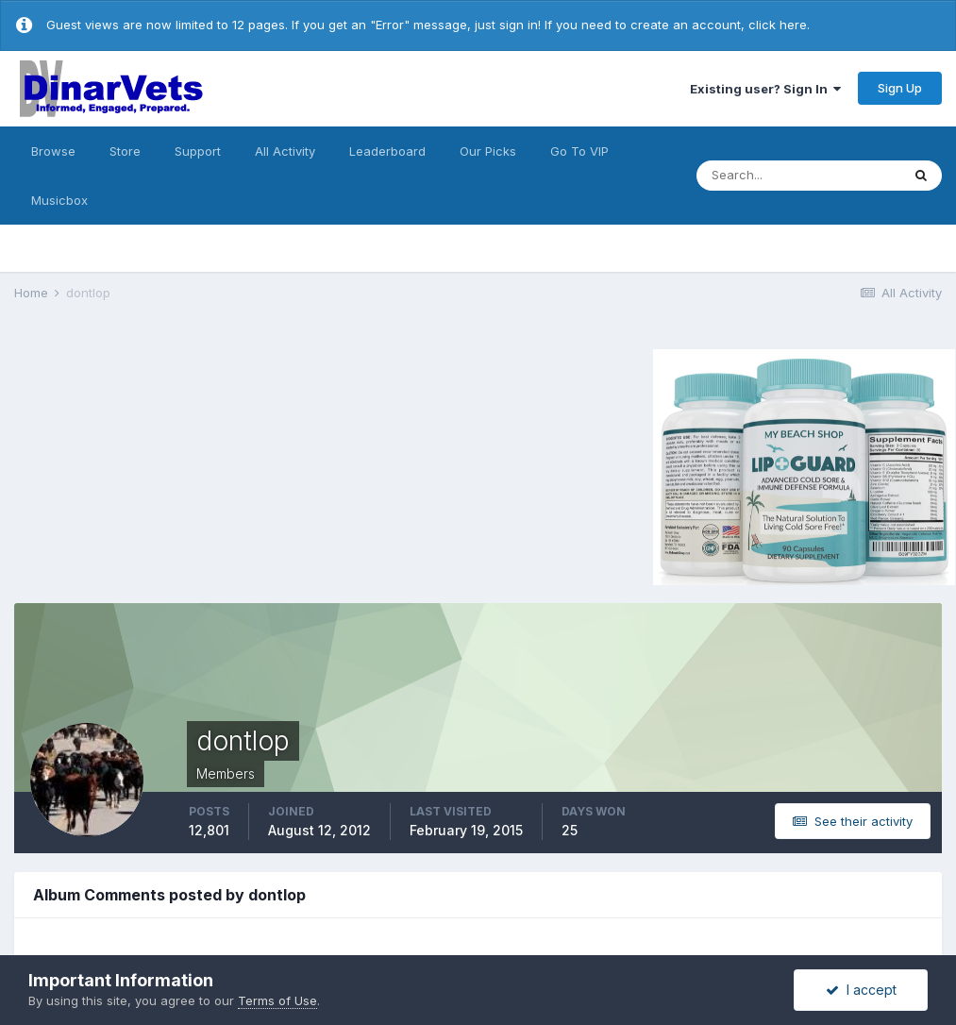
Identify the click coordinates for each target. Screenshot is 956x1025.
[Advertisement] (173, 464)
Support (198, 151)
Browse (53, 151)
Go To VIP (579, 151)
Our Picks (488, 151)
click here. (779, 24)
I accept (861, 990)
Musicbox (59, 200)
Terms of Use (277, 1000)
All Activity (285, 151)
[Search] (798, 175)
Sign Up (900, 87)
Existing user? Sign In (765, 88)
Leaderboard (387, 151)
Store (125, 151)
